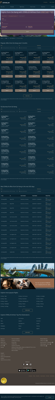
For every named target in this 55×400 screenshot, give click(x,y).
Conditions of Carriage (16, 340)
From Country (52, 375)
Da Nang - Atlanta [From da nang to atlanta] (39, 301)
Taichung (38, 326)
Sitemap (2, 347)
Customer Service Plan (16, 345)
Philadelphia (3, 326)
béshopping (45, 2)
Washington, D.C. (22, 323)
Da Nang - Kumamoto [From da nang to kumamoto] (22, 298)
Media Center (3, 342)
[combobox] (9, 47)
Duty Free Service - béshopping (46, 342)
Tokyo (2, 320)
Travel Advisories (4, 343)
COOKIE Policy (14, 343)
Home (2, 38)
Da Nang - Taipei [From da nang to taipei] (4, 296)
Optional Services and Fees (6, 359)
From (3, 18)
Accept (50, 397)
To (2, 22)
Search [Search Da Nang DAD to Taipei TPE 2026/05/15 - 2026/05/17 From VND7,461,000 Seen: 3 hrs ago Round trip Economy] (34, 61)
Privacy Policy (18, 397)
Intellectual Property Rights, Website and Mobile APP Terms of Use (24, 347)
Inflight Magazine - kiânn (45, 344)
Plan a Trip (2, 6)
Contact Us (3, 354)
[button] (13, 16)
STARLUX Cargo (43, 340)
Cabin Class (39, 45)
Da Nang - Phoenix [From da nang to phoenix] (22, 303)
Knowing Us (3, 340)
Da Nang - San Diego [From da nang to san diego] (4, 306)
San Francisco (21, 318)
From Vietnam (12, 38)
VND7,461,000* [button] (47, 12)
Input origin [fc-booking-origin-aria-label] (4, 19)
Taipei (2, 318)
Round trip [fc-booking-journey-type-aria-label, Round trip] (4, 16)
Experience (43, 6)
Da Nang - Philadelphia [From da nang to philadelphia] (5, 303)
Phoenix (20, 326)
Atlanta (2, 323)
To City (34, 375)
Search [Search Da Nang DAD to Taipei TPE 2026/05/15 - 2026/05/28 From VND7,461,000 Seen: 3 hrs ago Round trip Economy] (48, 61)
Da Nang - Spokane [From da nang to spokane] (39, 298)
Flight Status (22, 6)
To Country (30, 375)
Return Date (30, 26)
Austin (20, 328)
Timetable (12, 6)
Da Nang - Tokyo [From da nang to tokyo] (4, 298)
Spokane (20, 320)
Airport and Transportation (5, 356)
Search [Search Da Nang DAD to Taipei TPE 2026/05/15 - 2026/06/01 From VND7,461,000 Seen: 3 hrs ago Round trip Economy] (7, 61)
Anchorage (3, 328)
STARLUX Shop (43, 345)
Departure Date (4, 26)
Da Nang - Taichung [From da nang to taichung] (39, 303)
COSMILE (52, 6)
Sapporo (37, 328)
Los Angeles (38, 318)
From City (47, 375)
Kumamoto (38, 320)
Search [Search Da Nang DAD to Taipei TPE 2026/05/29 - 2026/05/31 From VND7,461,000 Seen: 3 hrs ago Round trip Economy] (20, 61)
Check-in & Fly (32, 6)
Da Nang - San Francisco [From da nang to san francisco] (23, 296)
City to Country (42, 375)
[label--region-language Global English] (52, 2)
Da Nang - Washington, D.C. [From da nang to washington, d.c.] (23, 301)
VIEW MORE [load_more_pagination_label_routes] (27, 310)
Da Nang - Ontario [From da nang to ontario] (22, 306)
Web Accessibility (15, 350)
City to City (37, 375)
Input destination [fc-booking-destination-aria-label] (5, 23)
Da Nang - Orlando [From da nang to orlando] (4, 301)
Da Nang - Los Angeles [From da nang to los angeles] (40, 296)
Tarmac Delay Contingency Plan (17, 348)
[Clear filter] (17, 48)
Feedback (2, 358)
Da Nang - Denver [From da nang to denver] (39, 306)
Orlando (37, 323)
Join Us (3, 345)
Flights (6, 38)
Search (27, 31)
